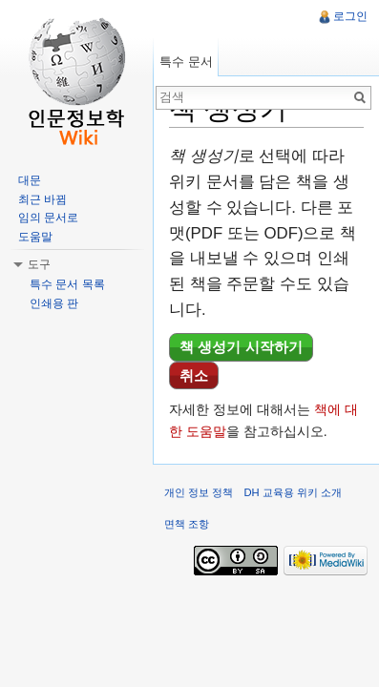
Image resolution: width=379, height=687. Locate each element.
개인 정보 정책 (198, 492)
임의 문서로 (48, 217)
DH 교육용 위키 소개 (292, 492)
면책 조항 (186, 524)
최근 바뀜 (42, 199)
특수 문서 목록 (67, 284)
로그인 (350, 16)
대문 (29, 180)
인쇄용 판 (54, 303)
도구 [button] (39, 264)
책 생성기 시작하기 (241, 347)
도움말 (35, 236)
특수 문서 (186, 61)
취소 (193, 375)
